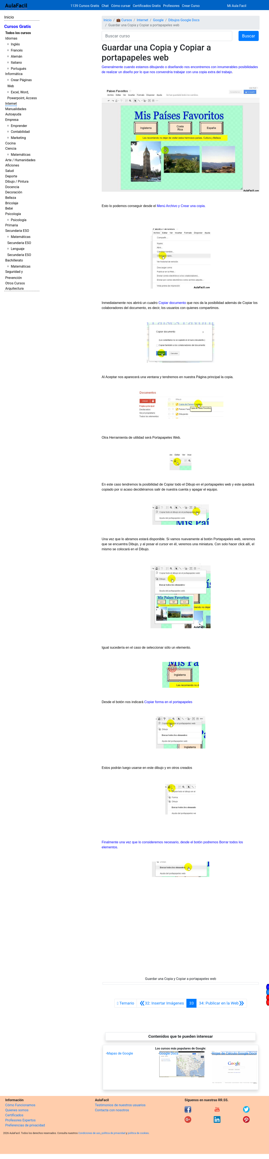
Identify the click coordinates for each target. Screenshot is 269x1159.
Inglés (15, 44)
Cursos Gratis (17, 26)
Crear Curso (191, 6)
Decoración (13, 192)
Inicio (9, 17)
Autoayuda (13, 114)
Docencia (12, 187)
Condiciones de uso (89, 1133)
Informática (13, 74)
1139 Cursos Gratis (85, 6)
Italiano (16, 63)
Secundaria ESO (17, 231)
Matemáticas (20, 155)
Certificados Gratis (147, 6)
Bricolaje (11, 203)
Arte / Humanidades (20, 160)
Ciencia (10, 148)
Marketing (18, 138)
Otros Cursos (15, 283)
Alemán (16, 56)
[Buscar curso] (167, 36)
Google (158, 20)
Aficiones (12, 165)
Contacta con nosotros (112, 1110)
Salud (9, 171)
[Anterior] (162, 1003)
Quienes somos (17, 1110)
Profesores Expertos (20, 1120)
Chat (105, 6)
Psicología (13, 214)
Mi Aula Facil (236, 6)
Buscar (248, 35)
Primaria (11, 225)
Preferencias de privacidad (25, 1125)
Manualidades (15, 109)
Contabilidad (20, 132)
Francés (16, 50)
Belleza (10, 198)
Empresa (11, 120)
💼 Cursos (124, 20)
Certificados (14, 1115)
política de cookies (138, 1133)
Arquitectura (14, 288)
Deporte (11, 176)
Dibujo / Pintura (16, 181)
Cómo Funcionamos (20, 1105)
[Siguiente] (221, 1003)
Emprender (19, 126)
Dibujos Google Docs (183, 20)
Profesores (171, 6)
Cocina (10, 143)
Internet (11, 104)
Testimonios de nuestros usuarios (120, 1105)
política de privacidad (113, 1133)
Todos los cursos (18, 33)
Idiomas (11, 38)
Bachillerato (14, 260)
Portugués (18, 69)
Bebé (9, 208)
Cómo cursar (121, 6)
